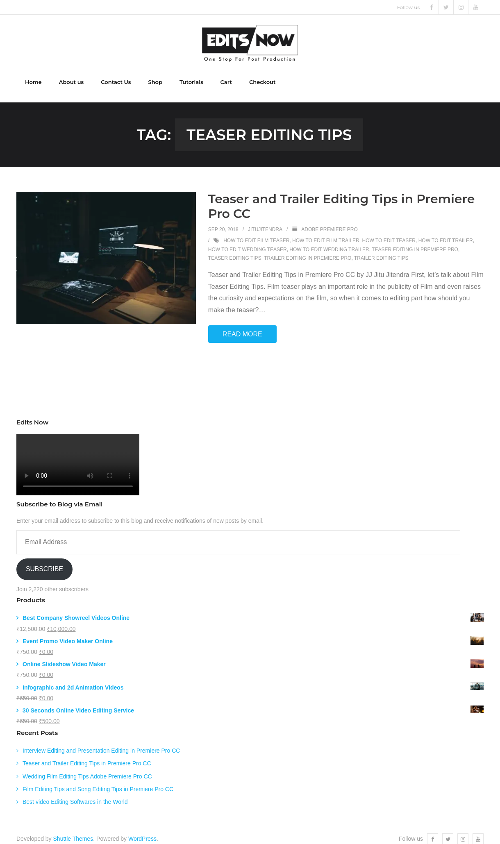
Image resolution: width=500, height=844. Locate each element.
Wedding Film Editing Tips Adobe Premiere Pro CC (87, 767)
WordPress (142, 830)
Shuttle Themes (73, 830)
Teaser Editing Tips (234, 249)
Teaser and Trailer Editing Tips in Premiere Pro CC (341, 198)
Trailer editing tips (381, 249)
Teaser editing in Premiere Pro (415, 240)
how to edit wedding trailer (329, 240)
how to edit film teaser (256, 231)
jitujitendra (265, 221)
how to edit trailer (445, 231)
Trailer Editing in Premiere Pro (307, 249)
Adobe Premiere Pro (329, 221)
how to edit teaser (388, 231)
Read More (242, 325)
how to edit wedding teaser (247, 240)
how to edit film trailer (325, 231)
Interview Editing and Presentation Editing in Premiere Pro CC (101, 742)
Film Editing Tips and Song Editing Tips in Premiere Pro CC (98, 780)
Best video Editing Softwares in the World (75, 793)
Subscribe (44, 560)
